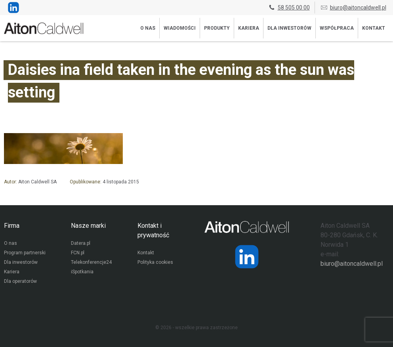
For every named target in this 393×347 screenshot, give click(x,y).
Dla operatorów (20, 281)
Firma (11, 225)
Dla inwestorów (289, 28)
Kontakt (373, 28)
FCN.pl (77, 252)
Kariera (248, 28)
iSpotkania (82, 272)
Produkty (217, 28)
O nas (147, 28)
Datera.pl (80, 243)
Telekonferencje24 (91, 262)
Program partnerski (25, 252)
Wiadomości (180, 28)
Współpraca (337, 28)
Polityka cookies (155, 262)
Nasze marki (88, 225)
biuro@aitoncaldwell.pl (353, 7)
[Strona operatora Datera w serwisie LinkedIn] (247, 257)
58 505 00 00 (289, 7)
